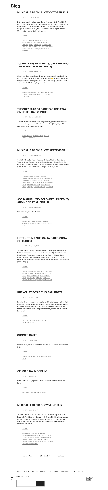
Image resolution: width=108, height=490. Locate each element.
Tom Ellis (50, 441)
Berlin (33, 176)
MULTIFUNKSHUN (34, 47)
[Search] (40, 483)
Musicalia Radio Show (29, 439)
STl (32, 186)
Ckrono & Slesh (32, 178)
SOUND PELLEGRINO (29, 279)
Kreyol (29, 320)
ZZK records (49, 186)
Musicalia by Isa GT (47, 47)
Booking (88, 480)
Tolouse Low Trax (39, 186)
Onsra (24, 49)
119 (48, 456)
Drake (50, 271)
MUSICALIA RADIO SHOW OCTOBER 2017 (42, 12)
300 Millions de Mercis (29, 92)
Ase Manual (26, 221)
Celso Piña (25, 392)
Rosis (32, 322)
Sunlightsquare (41, 441)
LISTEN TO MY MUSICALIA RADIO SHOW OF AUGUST (42, 239)
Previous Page (27, 456)
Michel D (39, 94)
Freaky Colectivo (40, 437)
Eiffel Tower (40, 92)
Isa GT (12, 478)
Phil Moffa (39, 277)
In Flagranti (33, 180)
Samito (46, 439)
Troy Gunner (45, 49)
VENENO (25, 51)
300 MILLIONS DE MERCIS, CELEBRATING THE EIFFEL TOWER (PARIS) (43, 65)
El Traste (48, 435)
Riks (49, 94)
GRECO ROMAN (27, 273)
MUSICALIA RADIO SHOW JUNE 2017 (39, 405)
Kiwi (44, 180)
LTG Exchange (46, 44)
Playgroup (40, 439)
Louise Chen (32, 94)
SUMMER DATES (27, 335)
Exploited (39, 42)
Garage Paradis (27, 135)
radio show (32, 138)
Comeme (39, 271)
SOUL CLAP (46, 277)
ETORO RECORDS (37, 221)
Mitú (47, 180)
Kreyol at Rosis (36, 320)
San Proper (37, 49)
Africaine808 (26, 433)
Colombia (33, 392)
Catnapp (25, 42)
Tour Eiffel (25, 96)
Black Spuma (32, 271)
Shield (28, 186)
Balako (24, 271)
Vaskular (40, 279)
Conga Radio (40, 435)
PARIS (45, 94)
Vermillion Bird (47, 279)
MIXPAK (25, 47)
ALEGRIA (25, 40)
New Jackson (31, 277)
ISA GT (31, 44)
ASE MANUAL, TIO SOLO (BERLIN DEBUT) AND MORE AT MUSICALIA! (43, 201)
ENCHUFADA (42, 178)
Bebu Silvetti (26, 176)
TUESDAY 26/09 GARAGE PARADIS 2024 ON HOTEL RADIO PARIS (41, 110)
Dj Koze (45, 271)
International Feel (39, 273)
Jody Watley (37, 44)
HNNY (45, 42)
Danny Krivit (32, 42)
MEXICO (44, 392)
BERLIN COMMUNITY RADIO (38, 40)
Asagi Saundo (35, 433)
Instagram (89, 477)
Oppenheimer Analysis (33, 184)
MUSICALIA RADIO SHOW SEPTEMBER (41, 150)
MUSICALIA (38, 182)
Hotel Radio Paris (38, 135)
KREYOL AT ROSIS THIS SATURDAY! (39, 292)
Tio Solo (43, 223)
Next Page (60, 456)
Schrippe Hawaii (35, 223)
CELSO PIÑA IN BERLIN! (32, 371)
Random (25, 36)
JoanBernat (25, 223)
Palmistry (30, 49)
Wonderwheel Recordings (30, 443)
